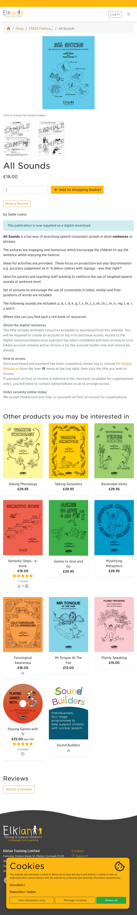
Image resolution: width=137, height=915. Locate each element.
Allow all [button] (111, 900)
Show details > (17, 884)
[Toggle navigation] (128, 14)
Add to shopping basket (77, 190)
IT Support (80, 856)
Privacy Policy (17, 891)
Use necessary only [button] (32, 900)
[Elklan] (13, 14)
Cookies (31, 891)
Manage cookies (75, 900)
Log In (115, 14)
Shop (20, 29)
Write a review (19, 789)
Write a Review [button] (17, 203)
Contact (78, 851)
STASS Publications (43, 29)
